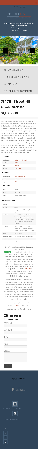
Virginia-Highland (19, 176)
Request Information (20, 91)
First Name (8, 323)
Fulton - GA (17, 168)
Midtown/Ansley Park (20, 160)
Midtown (17, 182)
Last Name (8, 330)
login (13, 31)
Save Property (15, 70)
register (23, 31)
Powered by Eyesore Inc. (12, 419)
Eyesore (16, 305)
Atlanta (16, 166)
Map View (12, 84)
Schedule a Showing (18, 77)
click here (28, 269)
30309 (16, 163)
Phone (6, 344)
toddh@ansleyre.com (21, 28)
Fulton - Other (18, 179)
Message (7, 351)
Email (6, 337)
